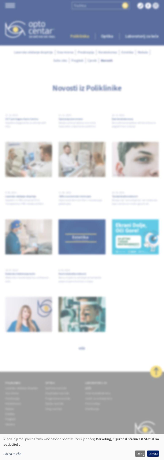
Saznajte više (12, 454)
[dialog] (82, 447)
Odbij (140, 454)
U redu (153, 454)
